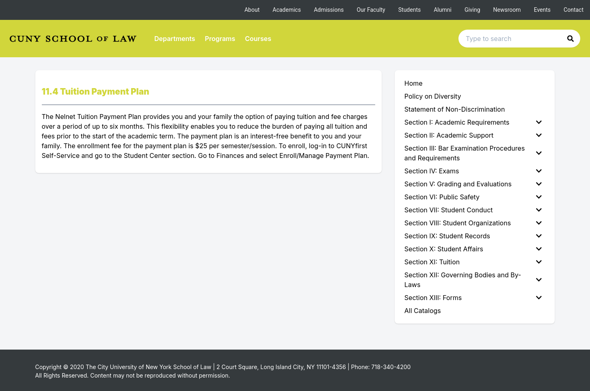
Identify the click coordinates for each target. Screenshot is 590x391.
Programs (220, 39)
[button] (570, 38)
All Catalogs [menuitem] (422, 311)
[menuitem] (475, 122)
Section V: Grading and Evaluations (473, 184)
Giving (472, 9)
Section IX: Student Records (473, 236)
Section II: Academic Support (473, 135)
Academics (286, 9)
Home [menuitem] (413, 83)
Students (409, 9)
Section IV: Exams (473, 171)
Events (542, 9)
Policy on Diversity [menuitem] (432, 96)
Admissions (329, 9)
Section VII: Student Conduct (473, 210)
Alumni (443, 9)
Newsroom (507, 9)
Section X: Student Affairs (473, 249)
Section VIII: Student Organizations (473, 223)
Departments (174, 39)
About (251, 9)
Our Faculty (371, 9)
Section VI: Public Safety (473, 197)
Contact (574, 9)
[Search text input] (519, 39)
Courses (258, 39)
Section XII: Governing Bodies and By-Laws (473, 280)
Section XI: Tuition (473, 262)
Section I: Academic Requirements (473, 122)
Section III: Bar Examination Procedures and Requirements (473, 153)
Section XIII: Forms (473, 298)
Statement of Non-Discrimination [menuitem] (454, 109)
